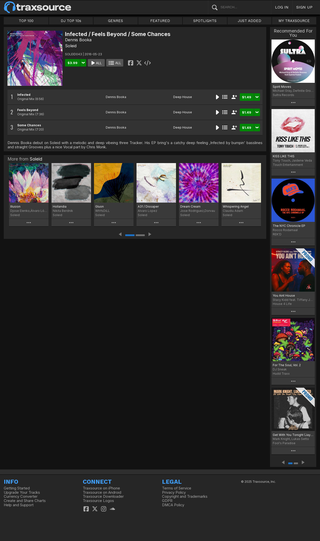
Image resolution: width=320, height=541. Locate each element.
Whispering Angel (236, 206)
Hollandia (59, 206)
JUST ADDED (249, 21)
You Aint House (284, 295)
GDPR (167, 500)
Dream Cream (190, 206)
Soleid (70, 45)
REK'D (277, 234)
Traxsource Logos (98, 500)
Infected (23, 95)
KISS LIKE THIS (283, 156)
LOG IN (281, 7)
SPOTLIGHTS (204, 21)
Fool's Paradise (284, 443)
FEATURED (160, 21)
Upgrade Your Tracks (22, 492)
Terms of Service (176, 488)
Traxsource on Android (102, 492)
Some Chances (29, 125)
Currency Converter (21, 496)
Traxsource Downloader (103, 496)
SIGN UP (304, 7)
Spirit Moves (282, 87)
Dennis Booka (78, 39)
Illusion (15, 206)
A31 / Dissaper (148, 206)
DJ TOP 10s (71, 21)
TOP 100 (26, 21)
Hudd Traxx (281, 373)
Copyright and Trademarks (185, 496)
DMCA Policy (173, 505)
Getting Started (17, 488)
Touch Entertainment (288, 165)
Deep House (182, 97)
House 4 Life (282, 304)
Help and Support (19, 505)
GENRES (115, 21)
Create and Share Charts (25, 500)
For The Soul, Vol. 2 (287, 365)
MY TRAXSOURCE (294, 21)
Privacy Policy (174, 492)
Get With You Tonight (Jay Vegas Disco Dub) (293, 435)
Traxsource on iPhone (101, 488)
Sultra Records (283, 95)
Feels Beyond (27, 110)
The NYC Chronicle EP (289, 226)
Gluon (99, 206)
